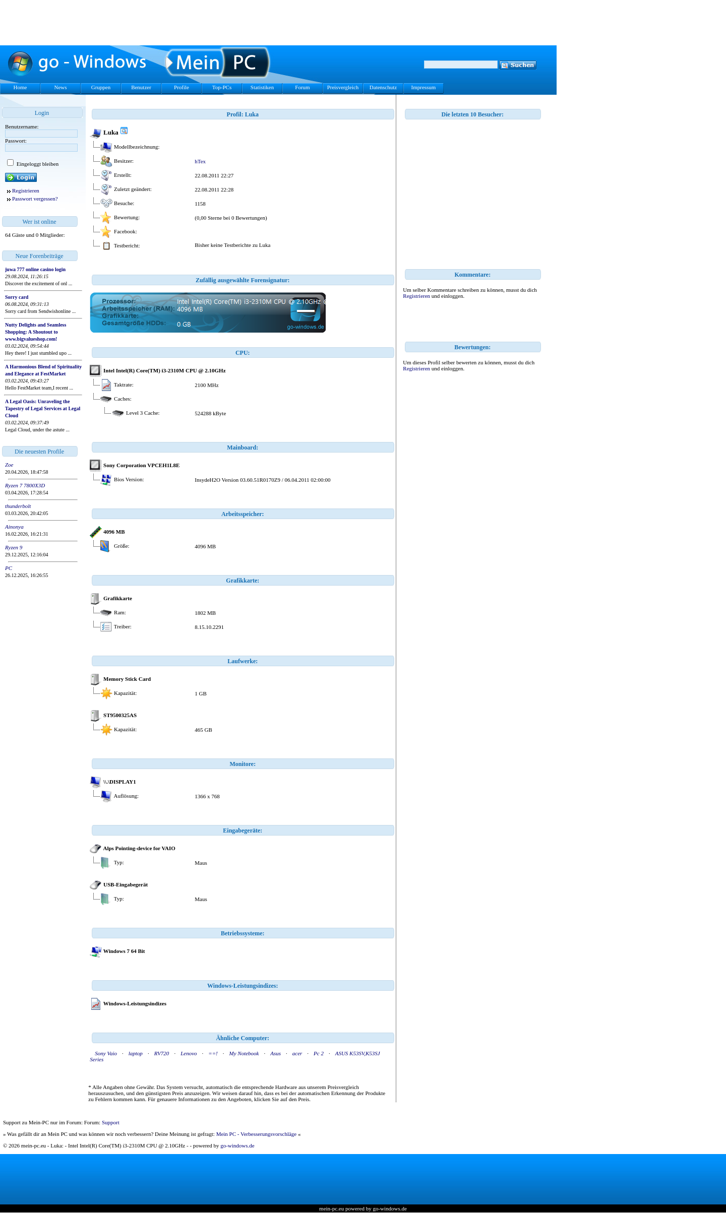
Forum (302, 87)
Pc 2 (319, 1053)
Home (20, 87)
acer (297, 1053)
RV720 (161, 1053)
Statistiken (262, 87)
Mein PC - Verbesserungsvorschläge (256, 1134)
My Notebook (244, 1053)
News (60, 87)
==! (213, 1053)
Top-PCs (221, 87)
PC (8, 568)
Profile (181, 87)
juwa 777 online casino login (35, 269)
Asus (275, 1053)
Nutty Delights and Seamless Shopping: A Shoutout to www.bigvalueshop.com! (35, 332)
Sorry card (16, 297)
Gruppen (101, 87)
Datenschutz (383, 87)
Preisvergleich (343, 87)
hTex (200, 161)
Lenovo (188, 1053)
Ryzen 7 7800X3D (25, 485)
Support (110, 1122)
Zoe (9, 465)
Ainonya (14, 527)
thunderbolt (18, 506)
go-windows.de (237, 1145)
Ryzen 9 (13, 547)
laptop (136, 1053)
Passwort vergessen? (35, 199)
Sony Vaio (106, 1053)
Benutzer (141, 87)
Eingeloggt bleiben (36, 164)
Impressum (423, 87)
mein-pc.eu (331, 1208)
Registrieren (25, 190)
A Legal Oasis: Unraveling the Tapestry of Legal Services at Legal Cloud (42, 408)
